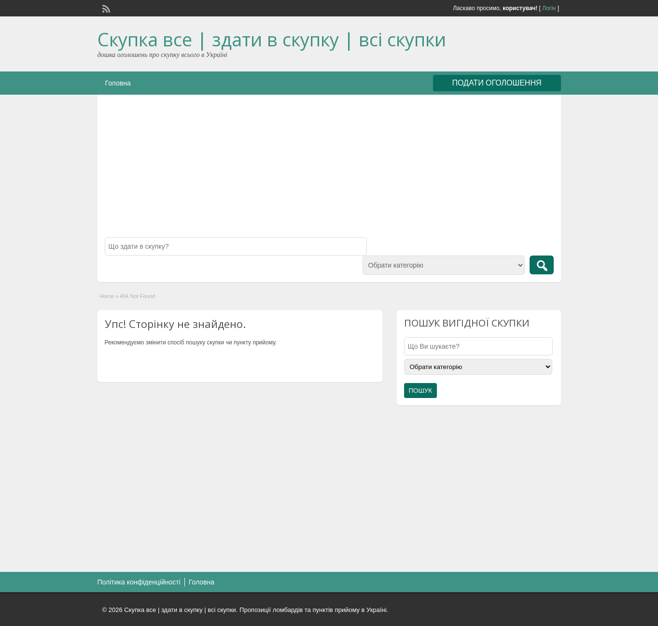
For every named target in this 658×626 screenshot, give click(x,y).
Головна (118, 83)
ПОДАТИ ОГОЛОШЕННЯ (497, 83)
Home (107, 296)
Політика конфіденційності (139, 582)
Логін (549, 8)
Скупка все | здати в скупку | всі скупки (272, 39)
